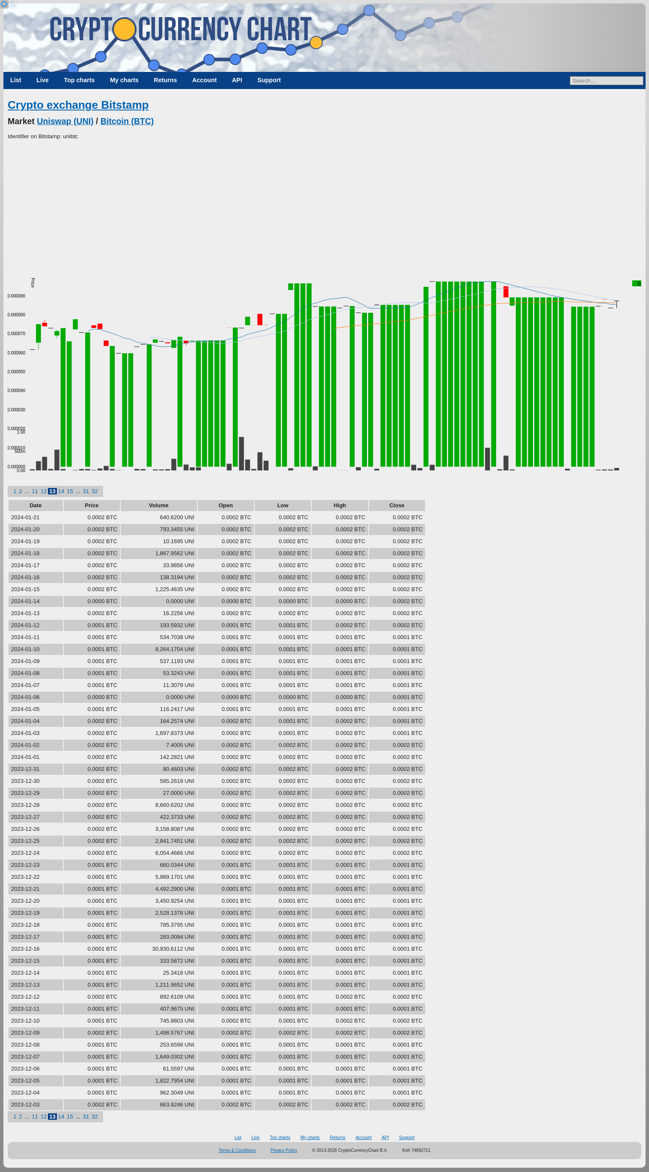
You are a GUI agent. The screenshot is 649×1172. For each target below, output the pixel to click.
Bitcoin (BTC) (127, 121)
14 (61, 491)
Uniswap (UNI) (65, 121)
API (237, 80)
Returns (165, 80)
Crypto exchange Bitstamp (78, 104)
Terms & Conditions (237, 1150)
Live (42, 80)
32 (95, 491)
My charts (124, 80)
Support (269, 80)
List (15, 80)
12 (44, 491)
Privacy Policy (284, 1150)
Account (204, 80)
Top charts (79, 80)
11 (35, 491)
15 (70, 491)
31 (86, 491)
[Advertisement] (324, 205)
